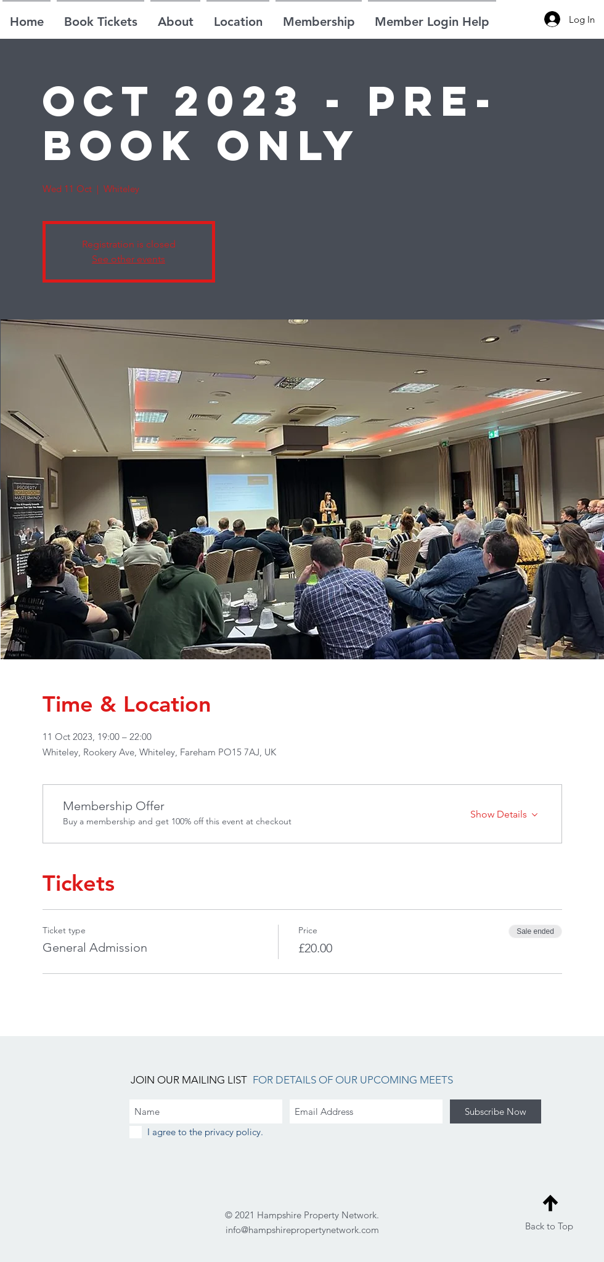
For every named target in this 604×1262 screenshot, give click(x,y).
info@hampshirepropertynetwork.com (302, 1230)
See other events (128, 259)
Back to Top (549, 1226)
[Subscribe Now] (495, 1111)
